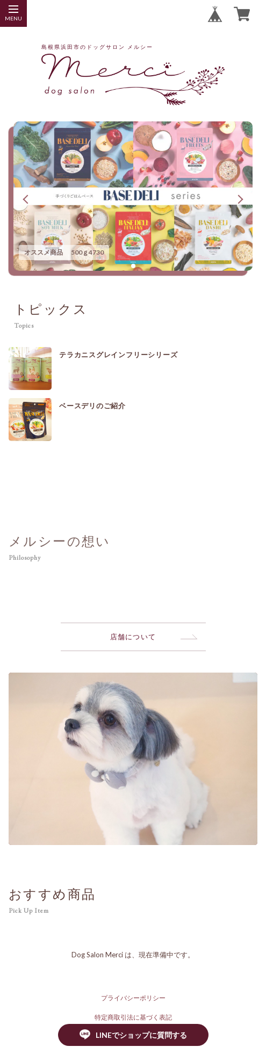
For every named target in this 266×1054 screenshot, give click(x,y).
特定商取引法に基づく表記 (133, 1017)
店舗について (133, 636)
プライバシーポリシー (133, 998)
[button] (133, 266)
